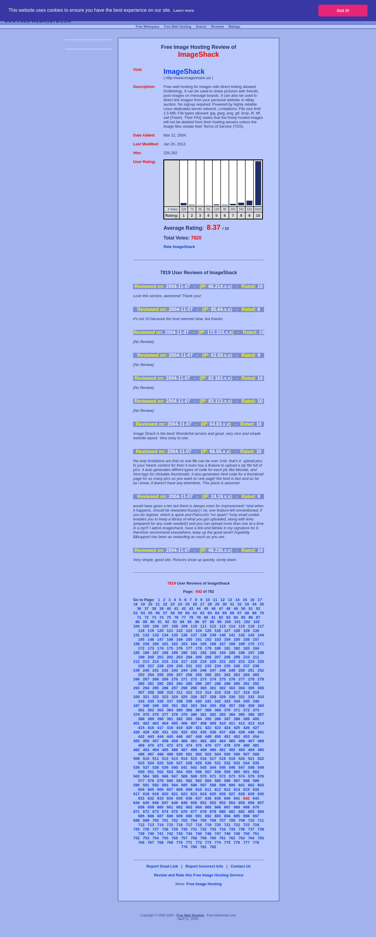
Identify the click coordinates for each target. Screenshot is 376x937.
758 (194, 838)
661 (170, 807)
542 (194, 767)
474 (189, 745)
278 (251, 679)
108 (175, 626)
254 (150, 675)
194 (222, 652)
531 (217, 763)
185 (136, 652)
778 (256, 842)
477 (217, 745)
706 (213, 820)
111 (203, 626)
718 (198, 825)
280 (141, 683)
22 (165, 604)
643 (256, 798)
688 (170, 816)
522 (261, 758)
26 (195, 604)
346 (256, 701)
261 (217, 675)
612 (217, 789)
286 (198, 683)
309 (160, 692)
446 (179, 736)
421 (198, 727)
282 (160, 683)
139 (213, 635)
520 (242, 758)
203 (179, 657)
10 (208, 600)
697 (256, 816)
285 (189, 683)
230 (179, 666)
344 (237, 701)
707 (222, 820)
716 (179, 825)
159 (146, 644)
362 (150, 710)
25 (187, 604)
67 (239, 613)
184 (256, 648)
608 (179, 789)
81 (213, 617)
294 (146, 688)
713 (150, 825)
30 (224, 604)
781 (203, 847)
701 (165, 820)
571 (213, 776)
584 (208, 780)
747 (217, 833)
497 (150, 754)
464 (222, 741)
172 (141, 648)
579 (160, 780)
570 (203, 776)
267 (146, 679)
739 (141, 833)
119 (150, 630)
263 (237, 675)
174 (160, 648)
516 (203, 758)
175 (170, 648)
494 (251, 750)
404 (165, 723)
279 (261, 679)
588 (246, 780)
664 (198, 807)
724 (256, 825)
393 (189, 719)
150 (189, 639)
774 (217, 842)
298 (184, 688)
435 (203, 732)
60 (187, 613)
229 (170, 666)
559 (227, 772)
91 (160, 622)
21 (158, 604)
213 (146, 661)
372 (246, 710)
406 (184, 723)
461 (194, 741)
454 (256, 736)
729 (175, 829)
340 (198, 701)
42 (184, 608)
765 (261, 838)
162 (175, 644)
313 (198, 692)
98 (212, 622)
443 (150, 736)
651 (203, 802)
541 (184, 767)
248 (222, 670)
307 (141, 692)
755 (165, 838)
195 (232, 652)
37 (147, 608)
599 (222, 785)
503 (208, 754)
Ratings (234, 26)
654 (232, 802)
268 (155, 679)
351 (175, 705)
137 (194, 635)
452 (237, 736)
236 (237, 666)
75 (169, 617)
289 (227, 683)
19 (143, 604)
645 (146, 802)
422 (208, 727)
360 (261, 705)
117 (261, 626)
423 (217, 727)
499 (170, 754)
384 (232, 714)
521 (251, 758)
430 (155, 732)
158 (136, 644)
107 (165, 626)
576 (261, 776)
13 (230, 600)
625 (213, 794)
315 (217, 692)
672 (146, 811)
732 (203, 829)
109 (184, 626)
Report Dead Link (162, 866)
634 (170, 798)
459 (175, 741)
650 (194, 802)
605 (150, 789)
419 (179, 727)
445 (170, 736)
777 (246, 842)
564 (146, 776)
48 (228, 608)
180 (217, 648)
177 (189, 648)
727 (155, 829)
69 (254, 613)
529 (198, 763)
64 (217, 613)
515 (194, 758)
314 (208, 692)
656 (251, 802)
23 (172, 604)
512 (165, 758)
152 (208, 639)
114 (232, 626)
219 (203, 661)
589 (256, 780)
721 (227, 825)
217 (184, 661)
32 (239, 604)
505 (227, 754)
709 (242, 820)
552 (160, 772)
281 (150, 683)
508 (256, 754)
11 (215, 600)
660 (160, 807)
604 (141, 789)
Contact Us (241, 866)
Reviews (217, 26)
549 (261, 767)
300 (203, 688)
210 (246, 657)
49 (236, 608)
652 (213, 802)
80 (206, 617)
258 (189, 675)
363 (160, 710)
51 (251, 608)
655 (242, 802)
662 (179, 807)
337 (170, 701)
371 (237, 710)
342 (217, 701)
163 (184, 644)
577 (141, 780)
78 (191, 617)
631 (141, 798)
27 (202, 604)
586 (227, 780)
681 (232, 811)
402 (146, 723)
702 (175, 820)
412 (242, 723)
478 (227, 745)
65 (224, 613)
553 (170, 772)
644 (136, 802)
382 (213, 714)
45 (206, 608)
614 (237, 789)
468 (261, 741)
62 (202, 613)
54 (143, 613)
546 (232, 767)
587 (237, 780)
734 (222, 829)
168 (232, 644)
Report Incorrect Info (204, 866)
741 (160, 833)
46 (213, 608)
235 (227, 666)
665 (208, 807)
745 (198, 833)
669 (246, 807)
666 (217, 807)
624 (203, 794)
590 (136, 785)
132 (146, 635)
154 (227, 639)
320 (136, 697)
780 (194, 847)
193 (213, 652)
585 (217, 780)
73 (154, 617)
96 (197, 622)
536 (136, 767)
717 (189, 825)
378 (175, 714)
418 (170, 727)
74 (161, 617)
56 (158, 613)
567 (175, 776)
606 (160, 789)
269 (165, 679)
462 (203, 741)
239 (136, 670)
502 (198, 754)
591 (146, 785)
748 (227, 833)
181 (227, 648)
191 (194, 652)
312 (189, 692)
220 (213, 661)
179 (208, 648)
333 (261, 697)
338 (179, 701)
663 (189, 807)
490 (213, 750)
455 (136, 741)
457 (155, 741)
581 (179, 780)
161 (165, 644)
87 (258, 617)
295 (155, 688)
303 (232, 688)
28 (210, 604)
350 (165, 705)
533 (237, 763)
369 (217, 710)
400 (256, 719)
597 (203, 785)
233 (208, 666)
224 (251, 661)
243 (175, 670)
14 (237, 600)
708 (232, 820)
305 (251, 688)
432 (175, 732)
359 (251, 705)
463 (213, 741)
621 (175, 794)
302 (222, 688)
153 (217, 639)
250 (242, 670)
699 (146, 820)
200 (150, 657)
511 (155, 758)
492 (232, 750)
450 (217, 736)
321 (146, 697)
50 (243, 608)
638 (208, 798)
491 (222, 750)
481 (256, 745)
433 (184, 732)
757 (184, 838)
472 (170, 745)
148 (170, 639)
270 (175, 679)
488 (194, 750)
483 (146, 750)
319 (256, 692)
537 (146, 767)
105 (146, 626)
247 (213, 670)
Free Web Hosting (177, 26)
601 (242, 785)
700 (155, 820)
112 (213, 626)
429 (146, 732)
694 (227, 816)
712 (141, 825)
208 (227, 657)
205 (198, 657)
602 (251, 785)
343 (227, 701)
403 (155, 723)
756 (175, 838)
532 (227, 763)
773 (208, 842)
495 (261, 750)
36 (139, 608)
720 (217, 825)
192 (203, 652)
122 (179, 630)
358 (242, 705)
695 (237, 816)
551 (150, 772)
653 (222, 802)
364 (170, 710)
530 (208, 763)
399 (246, 719)
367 (198, 710)
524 (150, 763)
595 (184, 785)
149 (179, 639)
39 (161, 608)
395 (208, 719)
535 (256, 763)
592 (155, 785)
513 (175, 758)
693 (217, 816)
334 (141, 701)
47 (221, 608)
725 (136, 829)
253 (141, 675)
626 (222, 794)
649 (184, 802)
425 (237, 727)
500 (179, 754)
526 (170, 763)
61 (195, 613)
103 (256, 622)
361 (141, 710)
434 (194, 732)
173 (150, 648)
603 (261, 785)
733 (213, 829)
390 (160, 719)
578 (150, 780)
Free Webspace (147, 26)
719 (208, 825)
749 (237, 833)
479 (237, 745)
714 (160, 825)
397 (227, 719)
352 (184, 705)
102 (247, 622)
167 (222, 644)
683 (251, 811)
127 (227, 630)
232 (198, 666)
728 (165, 829)
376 (155, 714)
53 (135, 613)
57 (165, 613)
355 (213, 705)
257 (179, 675)
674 (165, 811)
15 (245, 600)
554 (179, 772)
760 (213, 838)
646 (155, 802)
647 (165, 802)
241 (155, 670)
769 (170, 842)
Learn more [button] (183, 10)
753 (146, 838)
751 (256, 833)
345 (246, 701)
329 (222, 697)
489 (203, 750)
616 (256, 789)
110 (194, 626)
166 (213, 644)
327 (203, 697)
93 (174, 622)
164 (194, 644)
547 (242, 767)
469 (141, 745)
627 (232, 794)
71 (139, 617)
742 (170, 833)
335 (150, 701)
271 (184, 679)
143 (251, 635)
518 (222, 758)
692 (208, 816)
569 (194, 776)
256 (170, 675)
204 (189, 657)
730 (184, 829)
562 (256, 772)
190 (184, 652)
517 (213, 758)
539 (165, 767)
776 (237, 842)
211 (256, 657)
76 (176, 617)
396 (217, 719)
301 (213, 688)
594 (175, 785)
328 (213, 697)
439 (242, 732)
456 (146, 741)
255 (160, 675)
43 (191, 608)
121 (170, 630)
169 (242, 644)
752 (136, 838)
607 (170, 789)
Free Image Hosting (204, 884)
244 (184, 670)
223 (242, 661)
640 (227, 798)
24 (180, 604)
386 (251, 714)
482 (136, 750)
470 (150, 745)
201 (160, 657)
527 (179, 763)
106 (155, 626)
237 (246, 666)
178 (198, 648)
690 (189, 816)
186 (146, 652)
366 (189, 710)
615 (246, 789)
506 (237, 754)
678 (203, 811)
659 (150, 807)
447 (189, 736)
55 (150, 613)
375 (146, 714)
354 (203, 705)
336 (160, 701)
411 (232, 723)
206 (208, 657)
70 (262, 613)
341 (208, 701)
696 (246, 816)
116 (251, 626)
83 (228, 617)
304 (242, 688)
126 (217, 630)
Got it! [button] (343, 10)
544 (213, 767)
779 (184, 847)
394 (198, 719)
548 (251, 767)
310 (170, 692)
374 (136, 714)
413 (251, 723)
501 (189, 754)
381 (203, 714)
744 (189, 833)
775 (227, 842)
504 (217, 754)
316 (227, 692)
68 (247, 613)
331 (242, 697)
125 (208, 630)
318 (246, 692)
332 (251, 697)
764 (251, 838)
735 (232, 829)
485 (165, 750)
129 (246, 630)
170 (251, 644)
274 (213, 679)
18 (135, 604)
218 (194, 661)
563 (136, 776)
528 (189, 763)
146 (150, 639)
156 (246, 639)
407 (194, 723)
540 (175, 767)
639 (217, 798)
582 (189, 780)
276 (232, 679)
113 (222, 626)
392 (179, 719)
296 (165, 688)
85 (243, 617)
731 (194, 829)
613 (227, 789)
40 (169, 608)
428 (136, 732)
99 (219, 622)
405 (175, 723)
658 (141, 807)
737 (251, 829)
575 (251, 776)
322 (155, 697)
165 (203, 644)
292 (256, 683)
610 (198, 789)
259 (198, 675)
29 (217, 604)
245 (194, 670)
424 (227, 727)
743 (179, 833)
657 (261, 802)
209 (237, 657)
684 (261, 811)
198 (261, 652)
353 (194, 705)
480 (246, 745)
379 (184, 714)
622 (184, 794)
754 (155, 838)
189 (175, 652)
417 (160, 727)
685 (141, 816)
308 (150, 692)
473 (179, 745)
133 (155, 635)
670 (256, 807)
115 (242, 626)
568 (184, 776)
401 (136, 723)
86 (251, 617)
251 (251, 670)
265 (256, 675)
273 (203, 679)
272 (194, 679)
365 (179, 710)
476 (208, 745)
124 (198, 630)
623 (194, 794)
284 (179, 683)
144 (261, 635)
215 (165, 661)
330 (232, 697)
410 (222, 723)
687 (160, 816)
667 (227, 807)
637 (198, 798)
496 (141, 754)
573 (232, 776)
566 (165, 776)
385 (242, 714)
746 (208, 833)
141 (232, 635)
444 (160, 736)
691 (198, 816)
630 (261, 794)
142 (242, 635)
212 (136, 661)
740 (150, 833)
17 (260, 600)
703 (184, 820)
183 (246, 648)
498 (160, 754)
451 (227, 736)
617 (136, 794)
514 (184, 758)
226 (141, 666)
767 (150, 842)
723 (246, 825)
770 (179, 842)
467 (251, 741)
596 (194, 785)
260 (208, 675)
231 (189, 666)
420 (189, 727)
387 (261, 714)
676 (184, 811)
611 (208, 789)
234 (217, 666)
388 (141, 719)
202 (170, 657)
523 (141, 763)
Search (201, 26)
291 (246, 683)
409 (213, 723)
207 (217, 657)
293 (136, 688)
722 (237, 825)
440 (251, 732)
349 (155, 705)
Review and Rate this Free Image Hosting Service (198, 875)
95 (189, 622)
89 (145, 622)
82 (221, 617)
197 (251, 652)
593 (165, 785)
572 (222, 776)
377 (165, 714)
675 (175, 811)
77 (184, 617)
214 (155, 661)
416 (150, 727)
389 (150, 719)
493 (242, 750)
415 (141, 727)
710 (251, 820)
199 (141, 657)
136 (184, 635)
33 (247, 604)
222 (232, 661)
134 (165, 635)
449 (208, 736)
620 (165, 794)
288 (217, 683)
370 (227, 710)
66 (232, 613)
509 (136, 758)
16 (252, 600)
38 (154, 608)
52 (258, 608)
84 (236, 617)
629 (251, 794)
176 (179, 648)
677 (194, 811)
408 (203, 723)
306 (261, 688)
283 (170, 683)
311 (179, 692)
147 (160, 639)
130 (256, 630)
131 (136, 635)
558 (217, 772)
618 (146, 794)
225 (261, 661)
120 (160, 630)
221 (222, 661)
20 (150, 604)
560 (237, 772)
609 (189, 789)
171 (261, 644)
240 (146, 670)
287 (208, 683)
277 (242, 679)
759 (203, 838)
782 (213, 847)
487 (184, 750)
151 (198, 639)
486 (175, 750)
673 (155, 811)
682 (242, 811)
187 (155, 652)
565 (155, 776)
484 (155, 750)
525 (160, 763)
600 (232, 785)
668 (237, 807)
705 (203, 820)
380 (194, 714)
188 (165, 652)
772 (198, 842)
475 (198, 745)
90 (152, 622)
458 (165, 741)
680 (222, 811)
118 (141, 630)
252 (261, 670)
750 (246, 833)
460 (184, 741)
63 (210, 613)
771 (189, 842)
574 (242, 776)
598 (213, 785)
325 (184, 697)
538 (155, 767)
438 (232, 732)
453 (246, 736)
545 (222, 767)
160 (155, 644)
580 (170, 780)
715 (170, 825)
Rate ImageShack (179, 246)
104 (136, 626)
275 (222, 679)
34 (254, 604)
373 (256, 710)
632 (150, 798)
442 (141, 736)
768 (160, 842)
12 (222, 600)
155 (237, 639)
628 (242, 794)
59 (180, 613)
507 (246, 754)
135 (175, 635)
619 (155, 794)
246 (203, 670)
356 (222, 705)
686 (150, 816)
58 (172, 613)
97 (204, 622)
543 (203, 767)
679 (213, 811)
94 (182, 622)
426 (246, 727)
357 (232, 705)
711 (261, 820)
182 (237, 648)
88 (137, 622)
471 (160, 745)
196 (242, 652)
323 (165, 697)
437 (222, 732)
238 (256, 666)
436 (213, 732)
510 (146, 758)
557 (208, 772)
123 (189, 630)
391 (170, 719)
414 (261, 723)
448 (198, 736)
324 (175, 697)
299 (194, 688)
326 (194, 697)
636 (189, 798)
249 (232, 670)
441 (261, 732)
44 (199, 608)
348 (146, 705)
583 (198, 780)
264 (246, 675)
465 (232, 741)
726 (146, 829)
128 (237, 630)
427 (256, 727)
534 (246, 763)
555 (189, 772)
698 (136, 820)
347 (136, 705)
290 (237, 683)
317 (237, 692)
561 (246, 772)
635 (179, 798)
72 (147, 617)
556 (198, 772)
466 (242, 741)
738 (261, 829)
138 (203, 635)
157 (256, 639)
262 (227, 675)
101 (237, 622)
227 (150, 666)
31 (232, 604)
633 (160, 798)
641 (237, 798)
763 (242, 838)
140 (222, 635)
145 (141, 639)
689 (179, 816)
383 (222, 714)
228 (160, 666)
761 (222, 838)
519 (232, 758)
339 (189, 701)
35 (262, 604)
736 (242, 829)
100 (228, 622)
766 (141, 842)
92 (167, 622)
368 (208, 710)
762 (232, 838)
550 (141, 772)
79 (199, 617)
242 (165, 670)
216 (175, 661)
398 (237, 719)
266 (136, 679)
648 (175, 802)
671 (136, 811)
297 (175, 688)
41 (176, 608)
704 (194, 820)
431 (165, 732)
